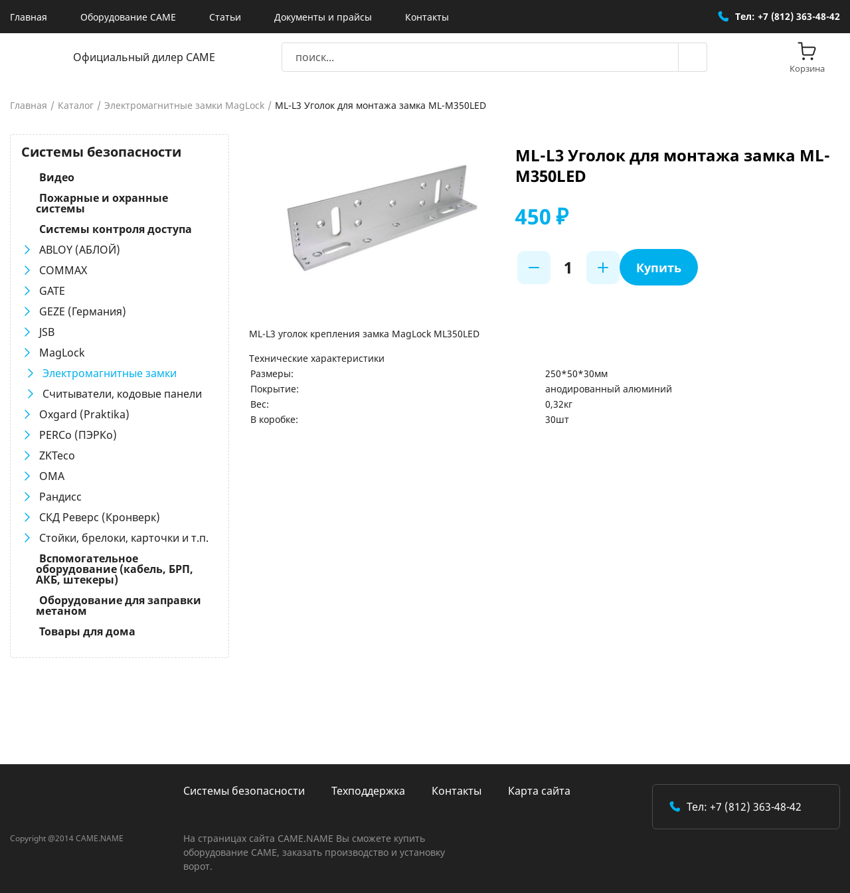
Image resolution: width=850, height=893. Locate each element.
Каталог (76, 105)
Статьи (225, 17)
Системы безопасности (244, 790)
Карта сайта (539, 790)
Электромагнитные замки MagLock (184, 105)
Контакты (427, 17)
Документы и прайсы (323, 17)
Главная (28, 17)
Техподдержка (368, 790)
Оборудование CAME (128, 17)
